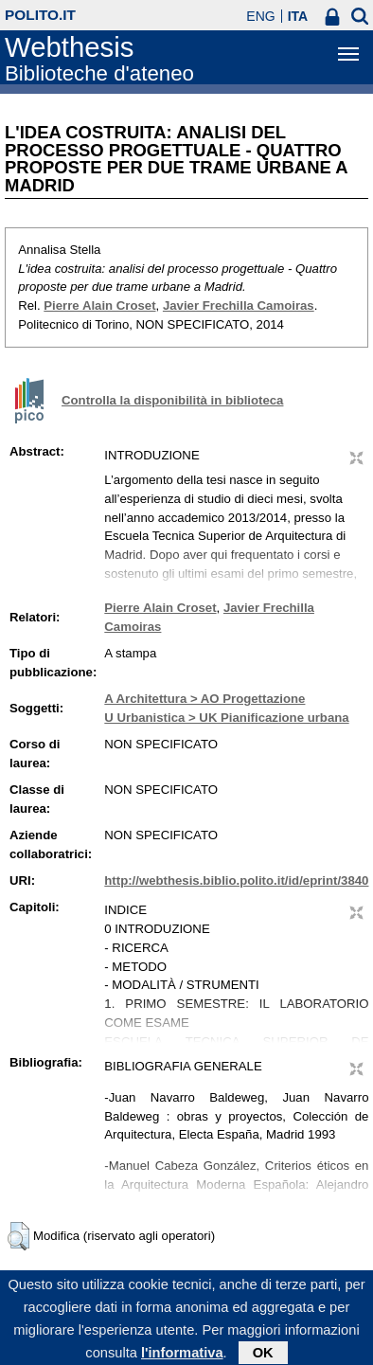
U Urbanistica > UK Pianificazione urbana (226, 717)
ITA (298, 16)
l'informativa (182, 1356)
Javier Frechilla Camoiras (238, 305)
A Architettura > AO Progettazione (204, 698)
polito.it (40, 15)
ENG (260, 16)
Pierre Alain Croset (99, 305)
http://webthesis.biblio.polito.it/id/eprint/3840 (236, 880)
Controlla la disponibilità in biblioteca (172, 400)
